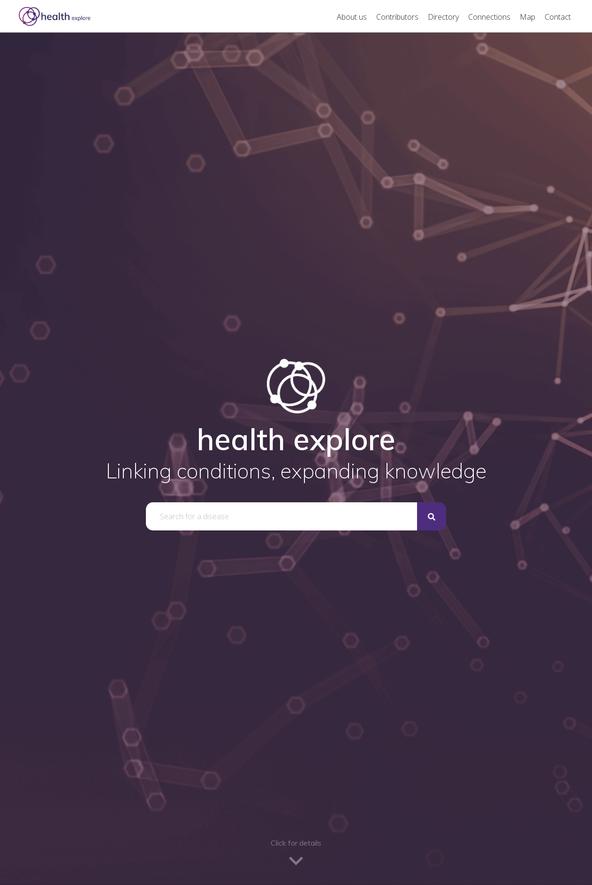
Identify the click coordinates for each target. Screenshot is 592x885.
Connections (489, 17)
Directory (443, 17)
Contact (558, 17)
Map (527, 17)
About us (352, 17)
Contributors (397, 17)
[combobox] (281, 516)
